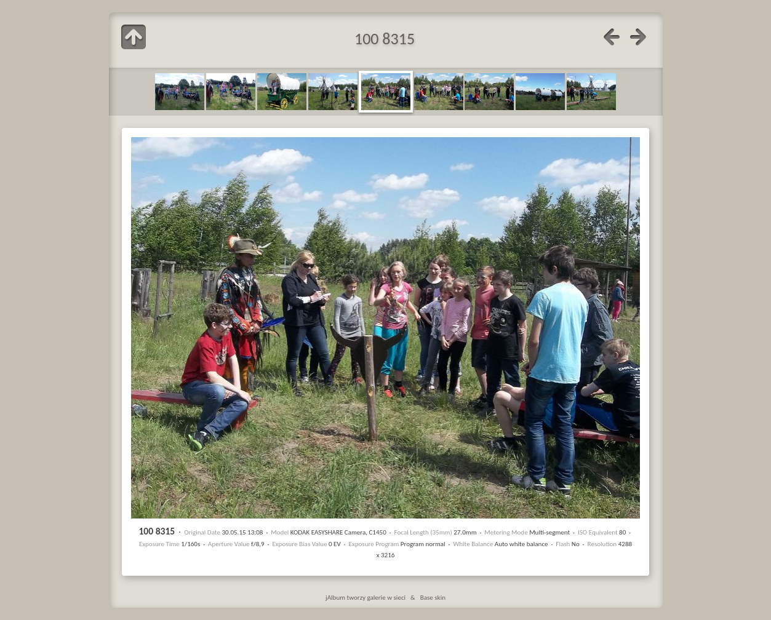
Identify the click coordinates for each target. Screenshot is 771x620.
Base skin (432, 597)
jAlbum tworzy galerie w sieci (365, 597)
